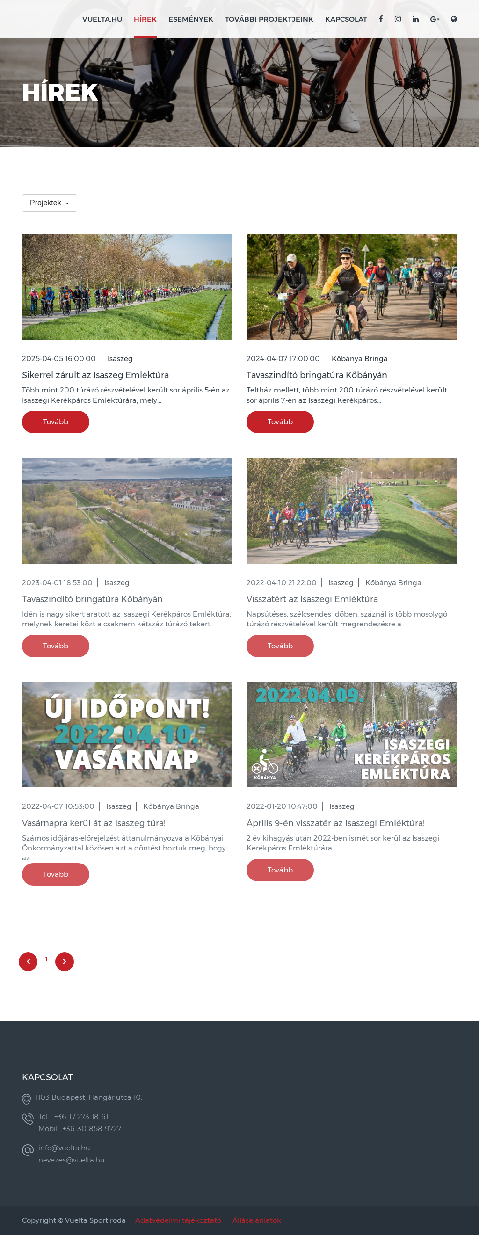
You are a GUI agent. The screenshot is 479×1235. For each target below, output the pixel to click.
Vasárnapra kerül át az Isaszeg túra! (94, 823)
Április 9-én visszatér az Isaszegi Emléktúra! (336, 823)
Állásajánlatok (256, 1220)
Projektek (46, 203)
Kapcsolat (346, 19)
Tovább (55, 421)
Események (190, 19)
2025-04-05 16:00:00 (59, 358)
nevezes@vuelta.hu (71, 1159)
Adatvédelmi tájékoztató (178, 1220)
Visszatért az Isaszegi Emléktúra (312, 599)
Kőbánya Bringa (360, 358)
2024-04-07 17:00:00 (283, 358)
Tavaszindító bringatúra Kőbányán (317, 375)
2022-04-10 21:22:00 (282, 582)
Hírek (145, 19)
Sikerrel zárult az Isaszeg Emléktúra (95, 375)
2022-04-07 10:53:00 (58, 806)
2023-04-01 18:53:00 (57, 582)
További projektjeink (269, 19)
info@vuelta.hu (64, 1147)
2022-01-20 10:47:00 (282, 806)
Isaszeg (120, 358)
